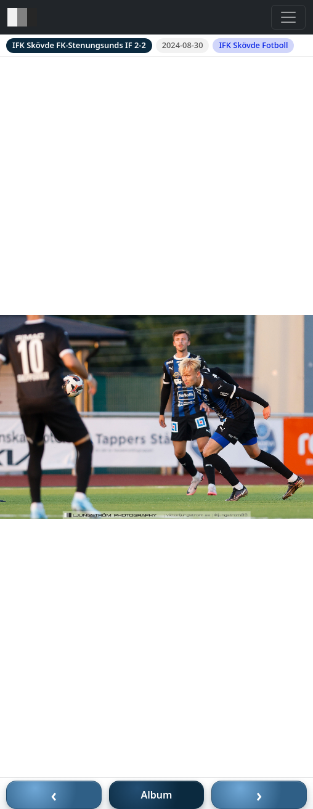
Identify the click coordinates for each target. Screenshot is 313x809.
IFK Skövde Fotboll (253, 45)
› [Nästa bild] (259, 795)
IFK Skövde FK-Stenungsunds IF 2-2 (79, 45)
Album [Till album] (157, 795)
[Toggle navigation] (288, 17)
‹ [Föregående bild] (54, 795)
